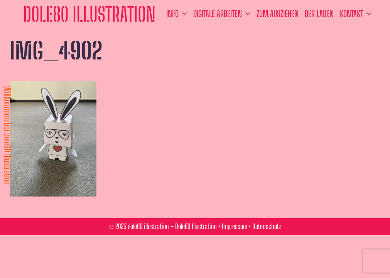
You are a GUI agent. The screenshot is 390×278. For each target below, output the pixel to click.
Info (178, 14)
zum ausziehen (278, 13)
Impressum (234, 226)
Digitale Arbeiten (223, 14)
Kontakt (357, 14)
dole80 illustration (89, 14)
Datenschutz (266, 226)
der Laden (319, 13)
